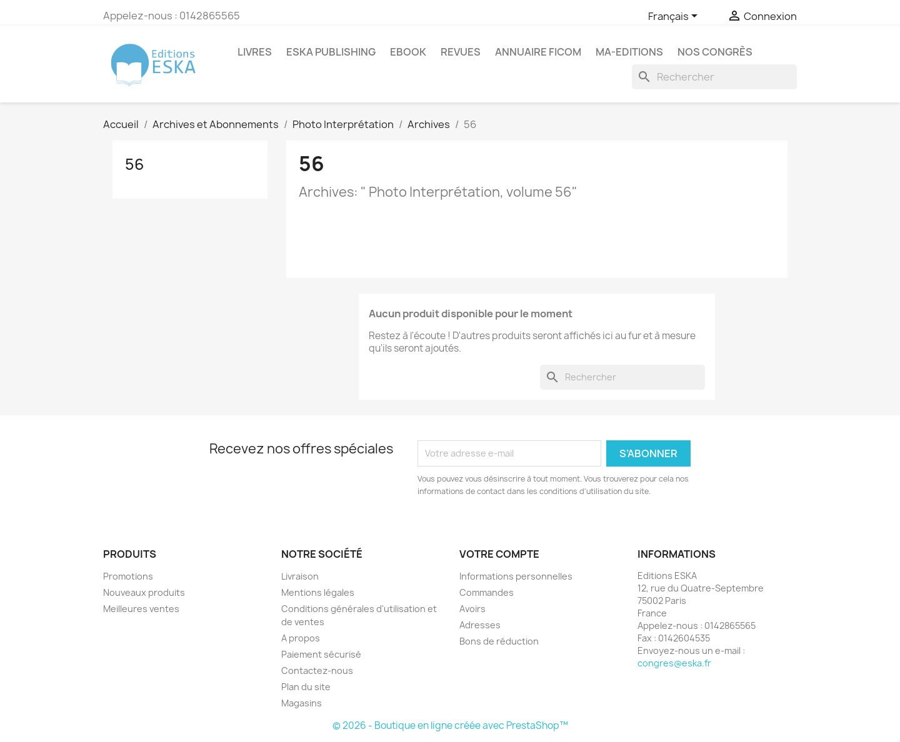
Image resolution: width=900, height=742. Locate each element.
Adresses (480, 625)
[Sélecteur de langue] (675, 16)
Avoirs (472, 609)
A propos (300, 638)
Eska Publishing (331, 52)
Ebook (408, 52)
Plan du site (306, 687)
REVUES (461, 52)
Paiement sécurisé (321, 654)
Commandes (486, 592)
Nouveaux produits (144, 592)
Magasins (301, 703)
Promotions (128, 576)
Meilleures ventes (141, 609)
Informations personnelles (515, 576)
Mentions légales (317, 592)
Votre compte (499, 554)
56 (134, 164)
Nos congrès (715, 52)
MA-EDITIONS (629, 52)
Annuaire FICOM (538, 52)
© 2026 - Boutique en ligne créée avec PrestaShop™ (450, 725)
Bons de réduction (499, 641)
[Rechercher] (714, 76)
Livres (255, 52)
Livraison (300, 576)
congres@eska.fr (674, 663)
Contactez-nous (317, 670)
